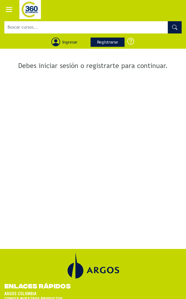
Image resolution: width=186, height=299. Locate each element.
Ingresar (70, 42)
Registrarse (107, 42)
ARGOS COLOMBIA (20, 291)
